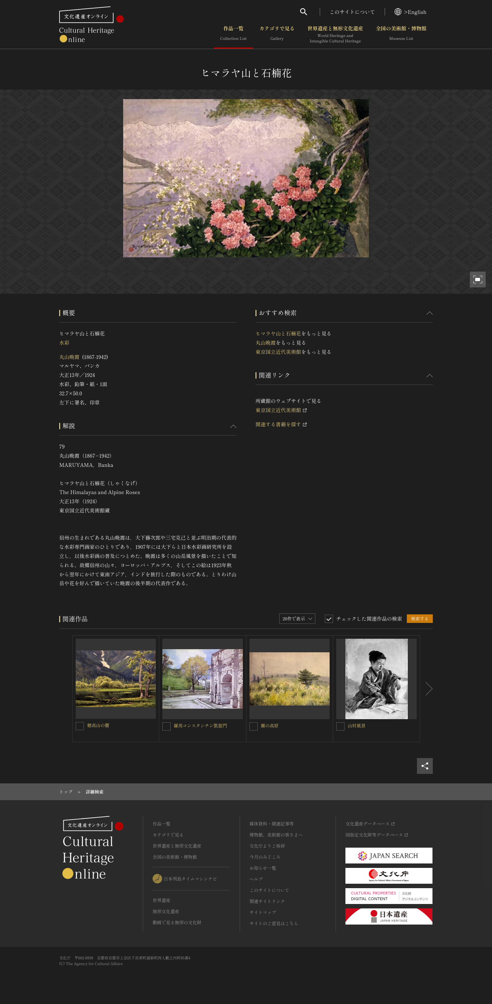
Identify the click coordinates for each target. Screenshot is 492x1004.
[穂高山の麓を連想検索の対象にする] (80, 726)
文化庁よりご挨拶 (267, 846)
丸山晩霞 (69, 357)
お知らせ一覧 (262, 868)
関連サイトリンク (267, 901)
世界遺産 (161, 900)
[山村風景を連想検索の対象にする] (340, 726)
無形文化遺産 (166, 911)
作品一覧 (233, 34)
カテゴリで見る (277, 34)
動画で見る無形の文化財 (177, 922)
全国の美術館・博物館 (401, 34)
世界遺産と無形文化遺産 (335, 34)
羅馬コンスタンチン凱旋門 (200, 725)
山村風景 (356, 725)
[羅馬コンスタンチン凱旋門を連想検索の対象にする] (166, 726)
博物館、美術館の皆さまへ (276, 834)
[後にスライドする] (426, 688)
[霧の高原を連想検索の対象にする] (253, 726)
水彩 (64, 342)
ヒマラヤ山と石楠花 (278, 333)
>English (410, 12)
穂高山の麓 (98, 725)
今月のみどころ (265, 857)
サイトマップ (262, 912)
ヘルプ (256, 879)
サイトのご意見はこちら (273, 923)
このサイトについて (352, 12)
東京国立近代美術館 (278, 351)
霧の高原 (270, 725)
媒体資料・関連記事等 (271, 823)
